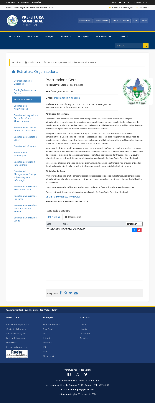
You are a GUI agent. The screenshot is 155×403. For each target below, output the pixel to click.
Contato (83, 324)
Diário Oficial (12, 342)
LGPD (45, 351)
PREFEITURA (15, 36)
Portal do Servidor (51, 324)
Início (18, 62)
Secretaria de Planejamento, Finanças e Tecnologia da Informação (26, 176)
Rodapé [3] (36, 2)
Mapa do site (49, 356)
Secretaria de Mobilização (20, 154)
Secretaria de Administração (21, 107)
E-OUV (143, 21)
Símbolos (84, 338)
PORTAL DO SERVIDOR (118, 21)
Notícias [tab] (54, 216)
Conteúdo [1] (12, 2)
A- (128, 2)
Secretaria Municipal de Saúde (25, 219)
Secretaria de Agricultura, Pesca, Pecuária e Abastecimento (26, 118)
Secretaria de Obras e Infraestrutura (24, 163)
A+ (120, 2)
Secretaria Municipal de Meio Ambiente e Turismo (25, 208)
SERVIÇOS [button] (50, 36)
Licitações (47, 338)
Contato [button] (124, 36)
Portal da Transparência (17, 324)
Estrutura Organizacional (57, 62)
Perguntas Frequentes (16, 347)
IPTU (45, 333)
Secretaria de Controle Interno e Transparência (25, 129)
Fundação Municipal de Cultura (25, 92)
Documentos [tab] (73, 216)
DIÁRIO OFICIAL (79, 21)
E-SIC (134, 21)
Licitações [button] (84, 36)
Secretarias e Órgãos (16, 333)
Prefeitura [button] (34, 62)
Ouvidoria (142, 7)
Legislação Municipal (15, 338)
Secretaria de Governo (25, 146)
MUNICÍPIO (33, 36)
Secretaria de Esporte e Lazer (25, 138)
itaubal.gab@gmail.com (81, 389)
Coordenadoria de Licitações (23, 82)
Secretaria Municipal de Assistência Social (25, 188)
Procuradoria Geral (23, 99)
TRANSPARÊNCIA (97, 21)
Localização (85, 333)
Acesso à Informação (120, 7)
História (83, 329)
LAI (44, 347)
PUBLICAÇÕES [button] (104, 36)
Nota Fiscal (48, 329)
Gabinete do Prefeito (16, 329)
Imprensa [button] (67, 36)
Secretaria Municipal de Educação (25, 197)
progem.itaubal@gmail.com (67, 97)
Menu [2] (25, 2)
